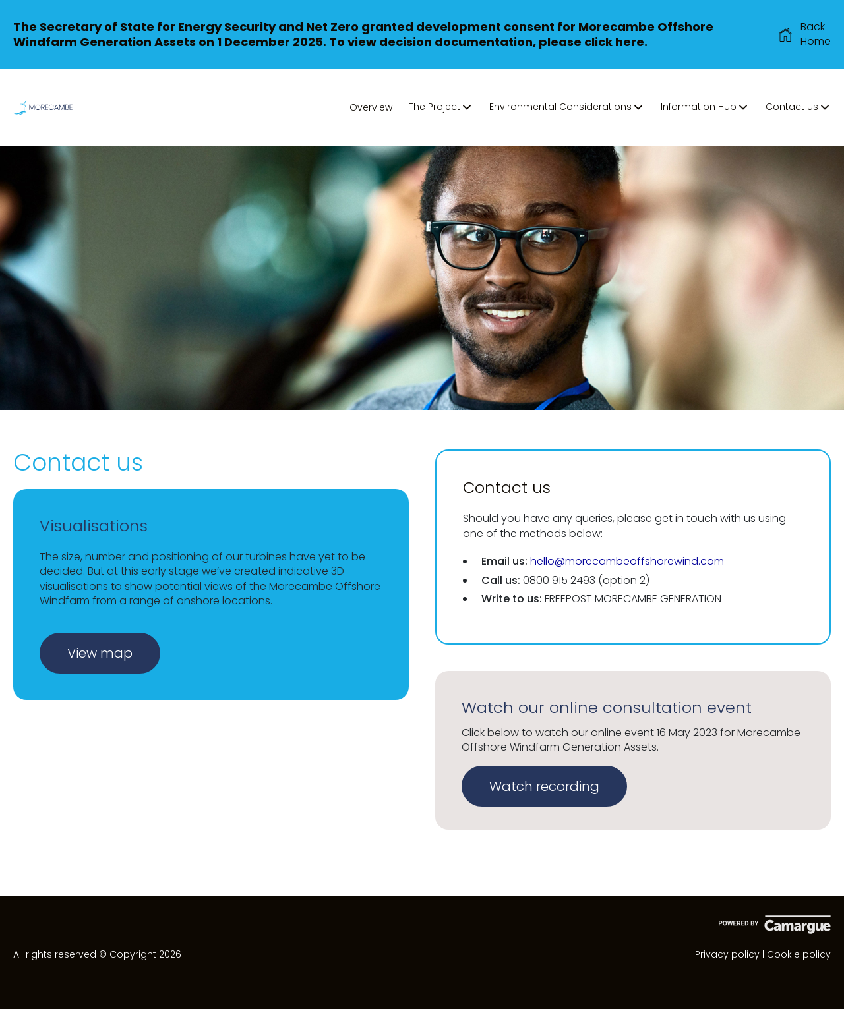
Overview (370, 107)
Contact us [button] (798, 107)
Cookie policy (799, 954)
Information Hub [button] (705, 107)
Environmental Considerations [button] (566, 107)
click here (614, 42)
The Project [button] (441, 107)
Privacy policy (727, 954)
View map (100, 653)
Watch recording (544, 786)
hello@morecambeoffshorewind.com (627, 561)
